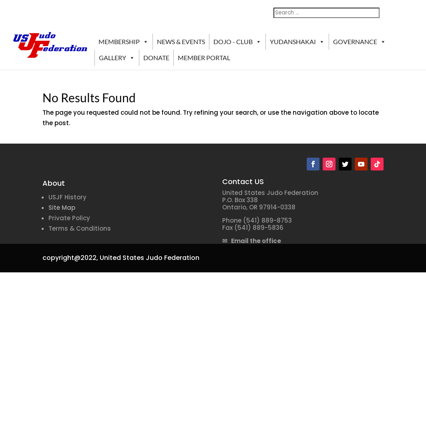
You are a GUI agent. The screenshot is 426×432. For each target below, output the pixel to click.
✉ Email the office (251, 241)
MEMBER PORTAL (204, 57)
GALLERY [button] (117, 58)
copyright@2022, (70, 257)
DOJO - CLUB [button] (237, 42)
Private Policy (69, 218)
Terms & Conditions (79, 228)
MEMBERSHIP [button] (123, 42)
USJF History (67, 197)
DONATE (156, 57)
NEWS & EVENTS (181, 41)
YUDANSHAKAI (297, 42)
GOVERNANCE (359, 42)
